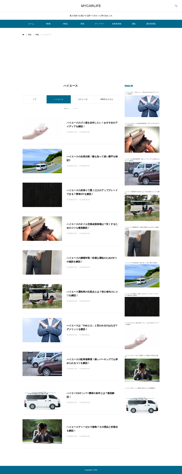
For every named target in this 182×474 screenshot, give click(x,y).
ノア (34, 99)
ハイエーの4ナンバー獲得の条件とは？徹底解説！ (140, 388)
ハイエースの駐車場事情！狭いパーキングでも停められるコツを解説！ (142, 159)
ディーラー (99, 24)
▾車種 (48, 24)
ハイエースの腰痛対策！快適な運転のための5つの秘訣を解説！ (142, 228)
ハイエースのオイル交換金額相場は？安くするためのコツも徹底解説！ (142, 124)
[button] (67, 108)
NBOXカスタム (107, 99)
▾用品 (65, 24)
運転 (134, 24)
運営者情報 (151, 24)
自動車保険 (116, 24)
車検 (82, 24)
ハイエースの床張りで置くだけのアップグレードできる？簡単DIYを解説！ (141, 294)
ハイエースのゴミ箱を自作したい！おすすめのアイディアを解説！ (142, 323)
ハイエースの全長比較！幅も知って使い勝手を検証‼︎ (141, 263)
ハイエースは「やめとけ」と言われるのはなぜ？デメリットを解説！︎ (142, 93)
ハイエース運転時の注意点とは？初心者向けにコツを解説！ (142, 192)
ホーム (31, 24)
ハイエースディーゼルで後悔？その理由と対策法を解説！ (141, 356)
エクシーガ (82, 99)
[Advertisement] (91, 60)
